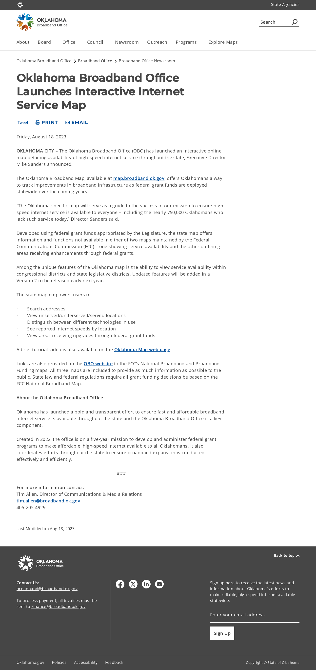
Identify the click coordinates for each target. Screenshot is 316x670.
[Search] (279, 22)
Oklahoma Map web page (142, 349)
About (23, 42)
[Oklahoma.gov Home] (20, 4)
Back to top (286, 555)
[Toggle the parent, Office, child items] (77, 42)
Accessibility (86, 662)
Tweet (23, 123)
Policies (59, 662)
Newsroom (127, 42)
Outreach (157, 42)
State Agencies (285, 4)
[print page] (47, 123)
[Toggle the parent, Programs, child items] (198, 42)
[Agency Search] (294, 22)
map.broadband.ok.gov (139, 178)
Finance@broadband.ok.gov (58, 606)
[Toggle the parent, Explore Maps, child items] (239, 42)
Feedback (114, 662)
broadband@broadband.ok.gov (47, 588)
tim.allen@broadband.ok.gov (48, 501)
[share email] (76, 123)
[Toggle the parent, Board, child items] (52, 42)
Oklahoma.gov (30, 662)
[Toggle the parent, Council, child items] (105, 42)
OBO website (98, 364)
